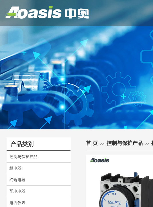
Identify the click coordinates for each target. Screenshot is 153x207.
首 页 (92, 143)
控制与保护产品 (125, 143)
